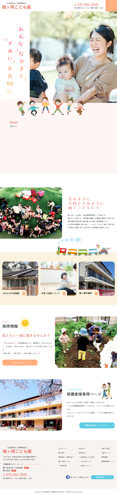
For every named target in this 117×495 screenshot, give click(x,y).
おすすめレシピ (86, 461)
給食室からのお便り (88, 457)
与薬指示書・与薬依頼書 (14, 468)
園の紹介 (61, 453)
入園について (106, 453)
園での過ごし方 (63, 461)
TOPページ (62, 448)
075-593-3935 (87, 4)
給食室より (83, 453)
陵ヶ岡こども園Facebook (80, 477)
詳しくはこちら (19, 362)
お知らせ (82, 448)
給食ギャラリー (86, 465)
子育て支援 (105, 448)
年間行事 (63, 465)
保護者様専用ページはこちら (97, 425)
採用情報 (104, 457)
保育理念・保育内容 (65, 457)
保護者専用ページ (107, 461)
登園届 (7, 470)
